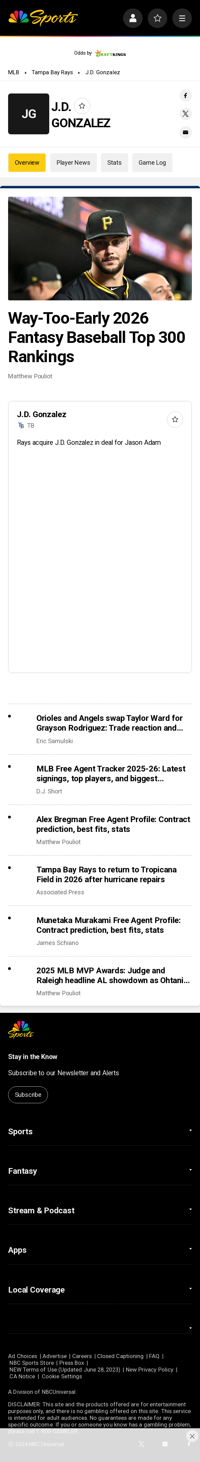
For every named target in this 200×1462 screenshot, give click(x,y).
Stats (114, 162)
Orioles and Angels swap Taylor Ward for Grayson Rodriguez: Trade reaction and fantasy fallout (109, 723)
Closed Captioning (120, 1356)
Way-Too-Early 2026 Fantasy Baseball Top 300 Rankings (96, 337)
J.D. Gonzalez (102, 72)
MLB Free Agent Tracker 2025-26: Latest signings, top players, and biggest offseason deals (110, 773)
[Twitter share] (185, 114)
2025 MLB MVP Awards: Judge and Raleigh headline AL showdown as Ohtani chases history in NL (109, 975)
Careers (82, 1356)
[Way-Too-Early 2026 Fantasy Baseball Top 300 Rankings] (100, 248)
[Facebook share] (185, 95)
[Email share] (185, 132)
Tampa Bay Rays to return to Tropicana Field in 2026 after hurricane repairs (106, 874)
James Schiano (57, 942)
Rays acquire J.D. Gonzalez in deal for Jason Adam (89, 442)
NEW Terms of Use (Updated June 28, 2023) (64, 1369)
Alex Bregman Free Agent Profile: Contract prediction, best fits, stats (113, 824)
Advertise (54, 1356)
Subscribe (28, 1094)
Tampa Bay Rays (52, 72)
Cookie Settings (62, 1376)
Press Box (71, 1362)
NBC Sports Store (31, 1362)
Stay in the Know (32, 1057)
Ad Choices (22, 1356)
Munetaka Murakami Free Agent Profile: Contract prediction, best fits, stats (108, 925)
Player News (73, 162)
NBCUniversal (59, 1391)
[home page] (43, 18)
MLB (13, 72)
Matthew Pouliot (30, 376)
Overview (27, 162)
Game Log (152, 162)
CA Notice (22, 1376)
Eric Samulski (54, 740)
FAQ (154, 1356)
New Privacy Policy (150, 1369)
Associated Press (60, 892)
